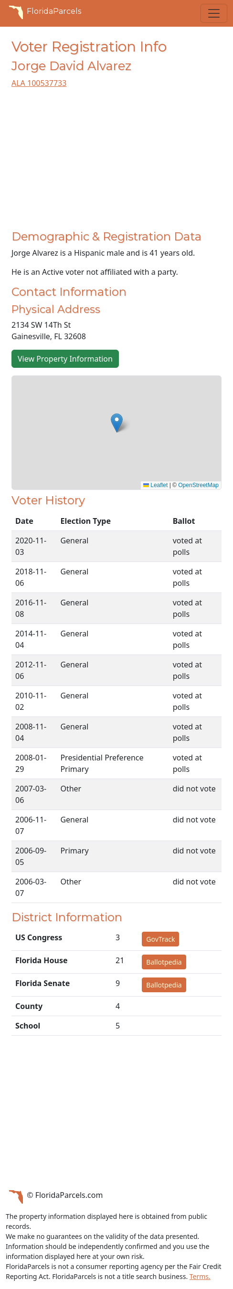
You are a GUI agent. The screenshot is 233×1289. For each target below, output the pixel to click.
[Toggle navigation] (214, 13)
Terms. (200, 1276)
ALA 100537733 (38, 83)
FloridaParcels (43, 11)
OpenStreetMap (198, 485)
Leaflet (155, 485)
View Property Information (65, 358)
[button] (117, 423)
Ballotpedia (163, 962)
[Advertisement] (116, 163)
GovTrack (160, 939)
